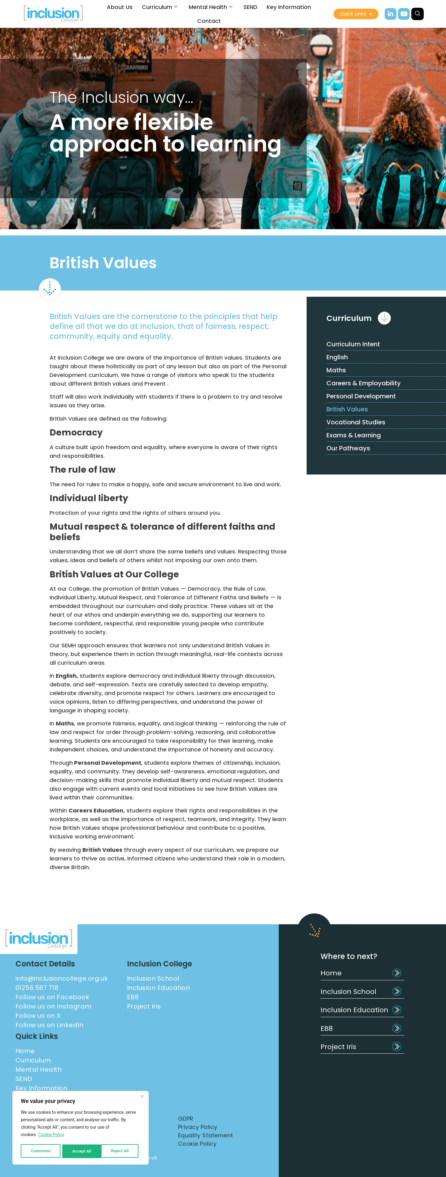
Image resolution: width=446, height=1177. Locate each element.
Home (331, 973)
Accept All (121, 1151)
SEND (250, 7)
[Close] (142, 1097)
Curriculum (159, 7)
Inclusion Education (354, 1010)
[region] (80, 1128)
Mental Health (210, 7)
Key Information (289, 7)
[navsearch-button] (417, 14)
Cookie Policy (51, 1135)
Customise (40, 1151)
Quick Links (356, 14)
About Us (120, 7)
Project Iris (338, 1047)
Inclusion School (348, 991)
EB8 (327, 1028)
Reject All (81, 1151)
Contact (209, 21)
